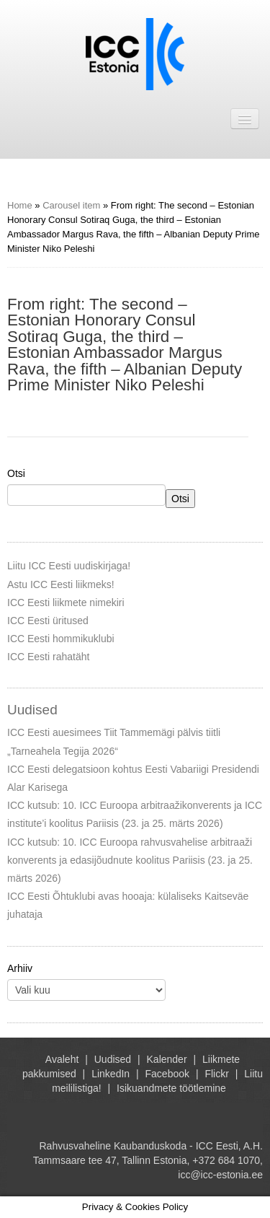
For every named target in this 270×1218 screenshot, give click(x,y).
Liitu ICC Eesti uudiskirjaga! (68, 565)
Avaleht (61, 1059)
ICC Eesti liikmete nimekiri (66, 602)
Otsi (16, 473)
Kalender (167, 1059)
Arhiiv (19, 968)
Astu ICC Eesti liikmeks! (60, 584)
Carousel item (71, 205)
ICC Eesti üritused (48, 620)
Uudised (112, 1059)
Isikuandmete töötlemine (171, 1088)
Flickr (216, 1073)
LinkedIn (110, 1073)
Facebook (167, 1073)
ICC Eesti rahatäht (48, 656)
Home (19, 205)
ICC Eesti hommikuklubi (60, 638)
